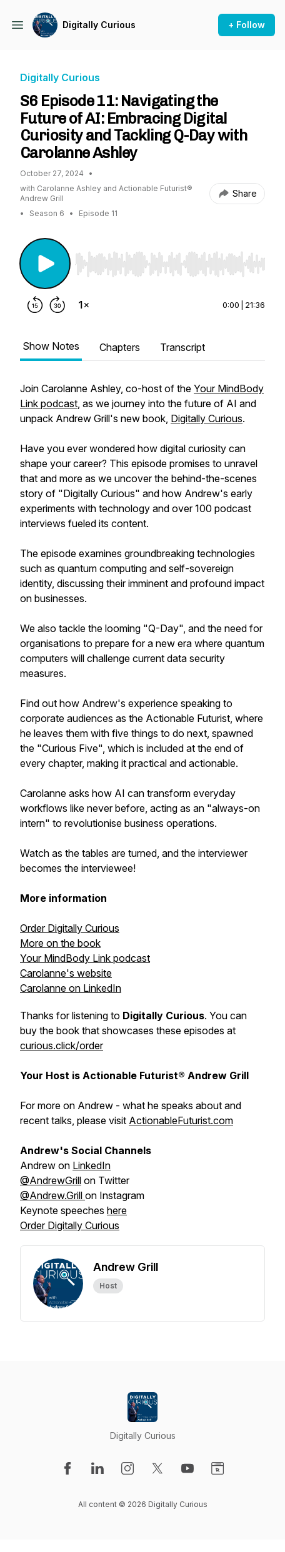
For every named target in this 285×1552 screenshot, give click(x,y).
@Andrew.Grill (52, 1195)
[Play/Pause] (45, 264)
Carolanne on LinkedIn (70, 988)
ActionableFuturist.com (181, 1120)
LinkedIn (91, 1165)
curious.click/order (61, 1045)
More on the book (60, 943)
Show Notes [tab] (50, 346)
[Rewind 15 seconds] (35, 305)
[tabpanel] (142, 813)
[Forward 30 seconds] (57, 305)
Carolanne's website (66, 973)
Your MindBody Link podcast (85, 958)
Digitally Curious (99, 24)
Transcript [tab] (182, 347)
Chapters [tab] (119, 347)
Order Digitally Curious (69, 928)
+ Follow (246, 24)
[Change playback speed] (83, 305)
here (117, 1210)
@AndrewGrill (50, 1180)
